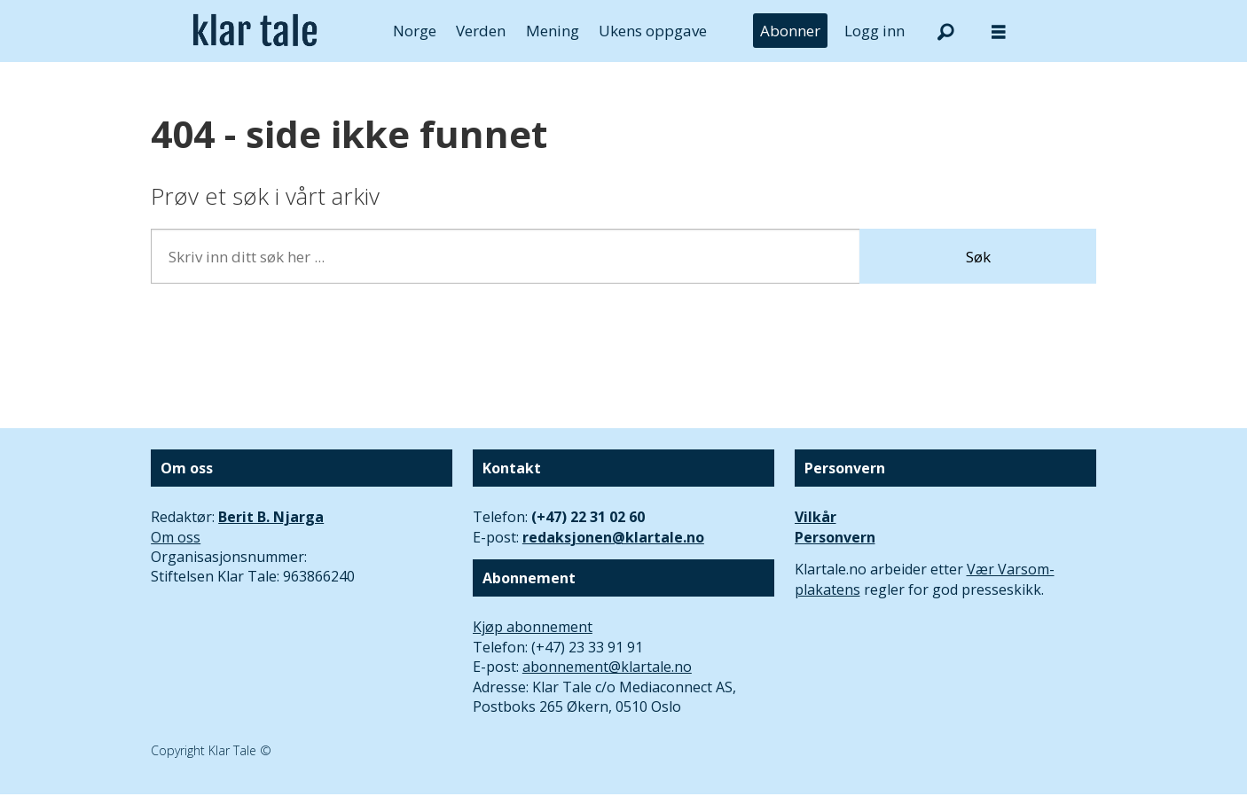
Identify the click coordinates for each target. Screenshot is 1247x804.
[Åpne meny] (998, 31)
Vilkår (815, 517)
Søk (978, 256)
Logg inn (874, 30)
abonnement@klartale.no (607, 666)
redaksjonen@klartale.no (613, 537)
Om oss (175, 537)
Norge (414, 30)
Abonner (790, 30)
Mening (552, 30)
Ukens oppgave (653, 30)
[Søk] (945, 31)
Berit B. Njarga (271, 517)
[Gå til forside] (255, 31)
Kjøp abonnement (532, 626)
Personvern (835, 537)
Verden (481, 30)
